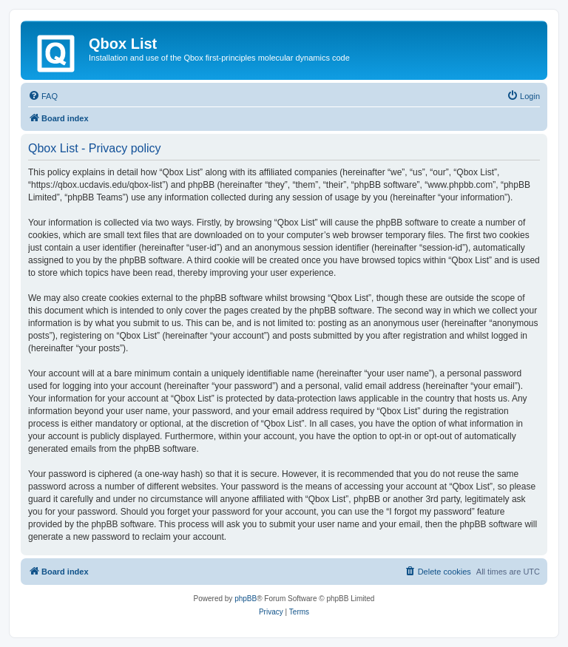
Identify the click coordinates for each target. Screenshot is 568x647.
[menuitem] (43, 96)
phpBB (245, 599)
